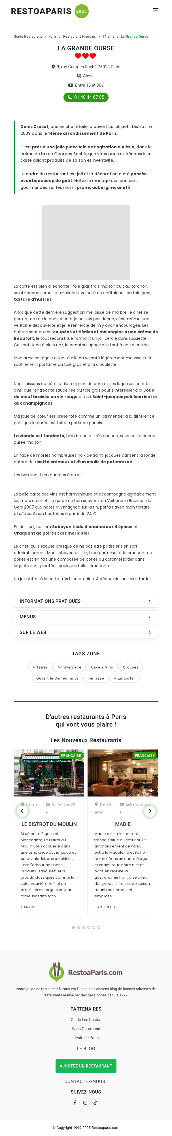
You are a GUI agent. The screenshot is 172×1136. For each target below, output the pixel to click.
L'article (31, 907)
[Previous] (22, 811)
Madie (122, 824)
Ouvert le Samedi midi (57, 678)
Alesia (86, 75)
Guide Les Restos (86, 1019)
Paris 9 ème (29, 808)
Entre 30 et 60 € (134, 808)
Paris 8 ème (103, 808)
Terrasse (96, 678)
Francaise (71, 755)
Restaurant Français (79, 37)
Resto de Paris (86, 1037)
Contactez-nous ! (86, 1081)
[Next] (150, 811)
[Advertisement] (86, 241)
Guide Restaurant (28, 37)
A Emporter (124, 678)
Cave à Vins (102, 667)
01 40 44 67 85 (86, 97)
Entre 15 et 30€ (86, 85)
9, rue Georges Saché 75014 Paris (86, 66)
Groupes (131, 667)
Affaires (40, 667)
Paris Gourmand (86, 1028)
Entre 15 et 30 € (60, 808)
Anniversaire (69, 667)
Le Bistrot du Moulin (49, 824)
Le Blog (86, 1048)
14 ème (108, 37)
